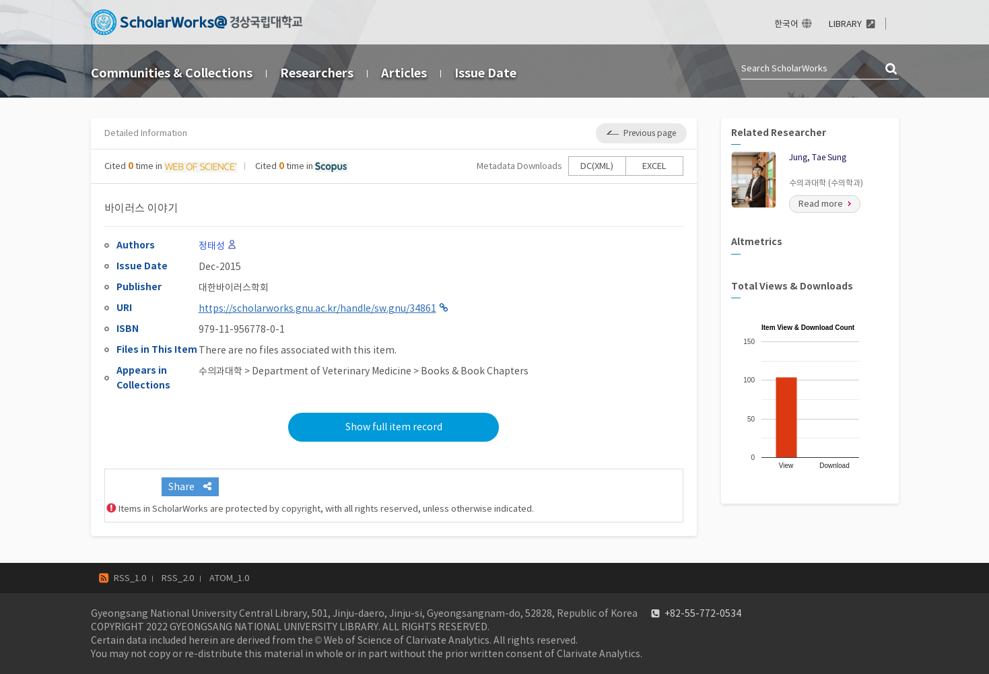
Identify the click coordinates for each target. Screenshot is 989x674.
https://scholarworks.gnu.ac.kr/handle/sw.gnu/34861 (317, 308)
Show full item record (393, 427)
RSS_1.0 (130, 578)
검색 (892, 69)
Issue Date (485, 73)
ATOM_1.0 (229, 578)
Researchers (316, 73)
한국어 (786, 24)
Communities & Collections (171, 73)
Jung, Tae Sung (817, 157)
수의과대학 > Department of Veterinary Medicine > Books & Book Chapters (363, 371)
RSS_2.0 (178, 578)
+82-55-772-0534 (702, 613)
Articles (404, 73)
